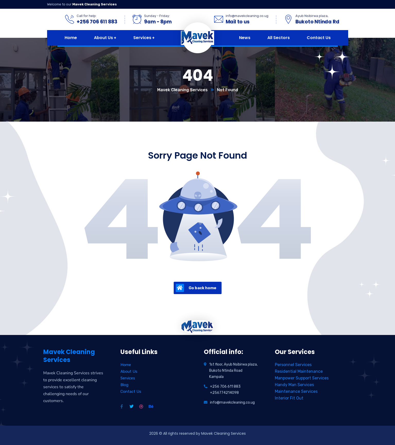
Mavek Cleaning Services (182, 89)
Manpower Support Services (302, 378)
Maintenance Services (296, 391)
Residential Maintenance (299, 371)
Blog (124, 385)
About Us (128, 371)
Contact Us (130, 391)
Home (125, 364)
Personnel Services (293, 364)
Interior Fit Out (289, 398)
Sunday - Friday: (157, 16)
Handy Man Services (294, 384)
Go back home (196, 288)
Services (127, 378)
